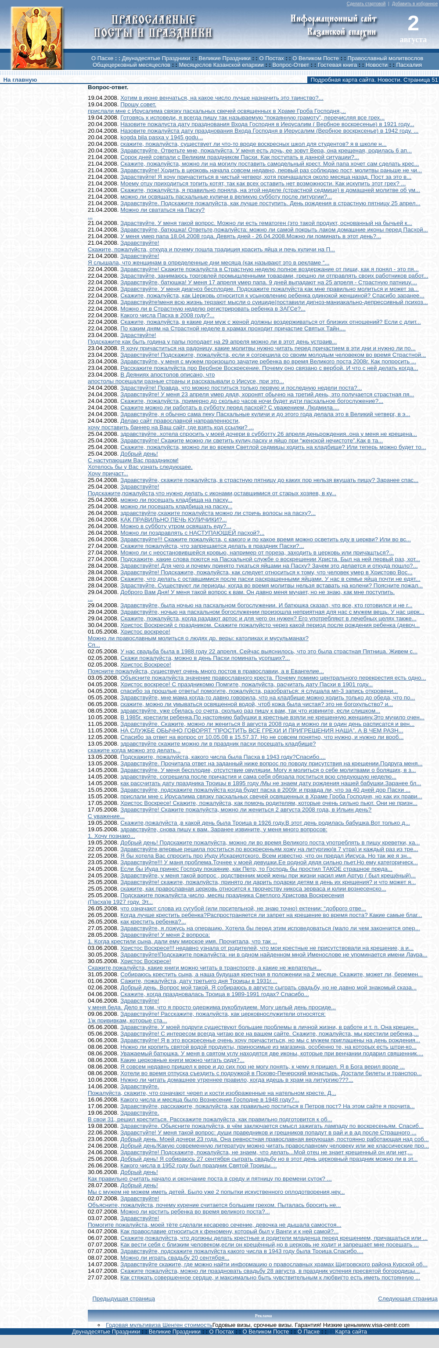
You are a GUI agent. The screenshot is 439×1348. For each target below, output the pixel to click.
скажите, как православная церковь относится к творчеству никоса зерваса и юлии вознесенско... (253, 888)
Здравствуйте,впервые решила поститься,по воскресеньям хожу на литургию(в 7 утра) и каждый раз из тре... (269, 849)
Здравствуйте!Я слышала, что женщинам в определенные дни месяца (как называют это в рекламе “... (208, 259)
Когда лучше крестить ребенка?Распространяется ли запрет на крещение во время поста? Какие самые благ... (271, 915)
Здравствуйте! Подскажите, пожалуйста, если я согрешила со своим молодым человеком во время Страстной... (273, 354)
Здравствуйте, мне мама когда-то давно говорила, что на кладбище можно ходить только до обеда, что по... (267, 697)
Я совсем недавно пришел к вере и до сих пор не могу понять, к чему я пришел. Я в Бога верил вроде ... (262, 1066)
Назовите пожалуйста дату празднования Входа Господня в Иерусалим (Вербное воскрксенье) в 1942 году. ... (269, 130)
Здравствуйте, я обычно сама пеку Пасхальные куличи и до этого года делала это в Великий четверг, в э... (265, 414)
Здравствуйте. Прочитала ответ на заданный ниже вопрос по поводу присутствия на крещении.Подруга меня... (271, 763)
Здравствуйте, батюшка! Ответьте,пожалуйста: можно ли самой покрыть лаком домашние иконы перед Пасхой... (274, 229)
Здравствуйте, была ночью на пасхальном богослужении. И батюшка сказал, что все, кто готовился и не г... (266, 605)
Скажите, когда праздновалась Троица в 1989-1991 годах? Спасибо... (214, 994)
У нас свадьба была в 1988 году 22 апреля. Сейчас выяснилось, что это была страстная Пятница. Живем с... (268, 651)
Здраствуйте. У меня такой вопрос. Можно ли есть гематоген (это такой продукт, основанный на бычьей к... (266, 223)
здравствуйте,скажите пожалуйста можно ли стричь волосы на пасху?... (218, 513)
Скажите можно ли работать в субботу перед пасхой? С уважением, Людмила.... (229, 407)
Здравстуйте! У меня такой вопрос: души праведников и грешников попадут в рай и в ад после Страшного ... (268, 1132)
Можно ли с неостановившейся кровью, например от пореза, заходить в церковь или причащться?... (257, 552)
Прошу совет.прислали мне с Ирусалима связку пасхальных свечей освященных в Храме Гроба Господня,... (217, 107)
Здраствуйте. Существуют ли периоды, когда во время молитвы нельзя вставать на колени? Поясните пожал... (271, 585)
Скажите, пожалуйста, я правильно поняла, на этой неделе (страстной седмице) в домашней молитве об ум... (270, 190)
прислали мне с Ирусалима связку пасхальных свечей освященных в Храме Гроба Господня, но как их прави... (271, 796)
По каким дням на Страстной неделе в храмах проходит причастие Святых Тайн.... (232, 328)
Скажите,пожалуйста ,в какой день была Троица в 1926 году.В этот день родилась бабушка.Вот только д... (265, 822)
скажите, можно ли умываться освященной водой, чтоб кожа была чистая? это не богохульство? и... (256, 704)
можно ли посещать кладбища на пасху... (176, 499)
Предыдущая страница (123, 1298)
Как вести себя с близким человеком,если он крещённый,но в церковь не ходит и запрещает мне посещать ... (269, 1244)
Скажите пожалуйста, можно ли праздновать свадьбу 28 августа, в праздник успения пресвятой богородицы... (270, 1271)
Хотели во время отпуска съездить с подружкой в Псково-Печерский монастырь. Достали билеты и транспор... (271, 1073)
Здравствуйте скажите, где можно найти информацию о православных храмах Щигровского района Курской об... (274, 1264)
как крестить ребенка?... (153, 921)
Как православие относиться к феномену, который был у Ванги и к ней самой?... (229, 1231)
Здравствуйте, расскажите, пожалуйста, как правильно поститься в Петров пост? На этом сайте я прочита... (267, 1106)
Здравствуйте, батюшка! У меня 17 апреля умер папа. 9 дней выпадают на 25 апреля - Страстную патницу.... (268, 282)
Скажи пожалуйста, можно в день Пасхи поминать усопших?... (205, 658)
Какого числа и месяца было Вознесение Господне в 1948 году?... (209, 1099)
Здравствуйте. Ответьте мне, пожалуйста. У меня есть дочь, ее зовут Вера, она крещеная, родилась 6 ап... (266, 150)
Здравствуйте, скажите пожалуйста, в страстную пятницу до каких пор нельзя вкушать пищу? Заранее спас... (269, 480)
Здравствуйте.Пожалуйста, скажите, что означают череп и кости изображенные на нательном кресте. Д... (212, 1089)
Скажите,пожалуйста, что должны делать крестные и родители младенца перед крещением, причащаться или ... (274, 1238)
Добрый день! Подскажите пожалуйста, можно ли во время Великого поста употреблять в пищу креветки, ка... (270, 842)
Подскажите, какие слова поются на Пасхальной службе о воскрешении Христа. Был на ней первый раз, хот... (270, 559)
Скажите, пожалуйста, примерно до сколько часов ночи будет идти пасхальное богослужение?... (251, 401)
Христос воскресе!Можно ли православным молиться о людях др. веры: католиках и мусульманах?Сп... (198, 638)
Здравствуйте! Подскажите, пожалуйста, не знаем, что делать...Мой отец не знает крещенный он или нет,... (266, 1152)
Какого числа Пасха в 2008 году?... (167, 315)
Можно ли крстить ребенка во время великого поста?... (195, 1211)
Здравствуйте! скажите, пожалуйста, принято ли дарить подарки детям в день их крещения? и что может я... (268, 882)
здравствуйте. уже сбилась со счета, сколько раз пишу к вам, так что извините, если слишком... (250, 710)
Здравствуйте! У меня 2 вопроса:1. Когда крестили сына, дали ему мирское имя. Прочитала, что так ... (182, 938)
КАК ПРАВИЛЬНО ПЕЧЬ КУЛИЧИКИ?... (173, 519)
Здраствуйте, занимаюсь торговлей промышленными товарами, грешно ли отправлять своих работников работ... (274, 275)
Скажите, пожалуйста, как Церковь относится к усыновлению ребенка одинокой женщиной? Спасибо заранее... (272, 295)
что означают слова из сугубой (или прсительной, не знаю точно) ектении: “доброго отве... (243, 908)
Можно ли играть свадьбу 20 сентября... (174, 1257)
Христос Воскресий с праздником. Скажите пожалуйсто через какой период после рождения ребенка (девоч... (270, 625)
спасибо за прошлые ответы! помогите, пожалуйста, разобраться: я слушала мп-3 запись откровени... (259, 691)
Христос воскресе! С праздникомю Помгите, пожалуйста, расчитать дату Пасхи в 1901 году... (246, 684)
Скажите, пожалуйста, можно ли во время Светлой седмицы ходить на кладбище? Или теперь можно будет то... (273, 447)
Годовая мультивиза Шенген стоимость (159, 1325)
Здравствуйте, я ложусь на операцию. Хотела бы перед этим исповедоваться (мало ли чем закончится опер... (270, 928)
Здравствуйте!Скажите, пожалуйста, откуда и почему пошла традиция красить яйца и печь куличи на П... (211, 246)
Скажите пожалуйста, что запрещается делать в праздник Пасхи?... (212, 546)
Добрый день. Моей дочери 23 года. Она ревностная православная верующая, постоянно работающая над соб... (274, 1139)
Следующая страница (408, 1298)
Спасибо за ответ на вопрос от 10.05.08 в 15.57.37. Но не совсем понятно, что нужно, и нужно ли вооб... (261, 737)
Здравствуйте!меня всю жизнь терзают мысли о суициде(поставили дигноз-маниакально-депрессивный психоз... (274, 302)
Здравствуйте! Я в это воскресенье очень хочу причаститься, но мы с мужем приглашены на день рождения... (270, 1040)
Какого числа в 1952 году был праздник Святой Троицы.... (198, 1165)
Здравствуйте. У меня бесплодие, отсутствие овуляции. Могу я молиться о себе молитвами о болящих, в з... (268, 770)
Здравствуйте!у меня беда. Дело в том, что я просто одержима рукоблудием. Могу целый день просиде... (212, 1004)
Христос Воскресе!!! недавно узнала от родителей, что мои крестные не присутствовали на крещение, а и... (267, 948)
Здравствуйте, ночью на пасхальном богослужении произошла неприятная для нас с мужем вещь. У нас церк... (272, 612)
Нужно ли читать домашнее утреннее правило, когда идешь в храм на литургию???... (236, 1079)
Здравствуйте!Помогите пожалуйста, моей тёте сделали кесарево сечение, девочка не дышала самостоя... (215, 1221)
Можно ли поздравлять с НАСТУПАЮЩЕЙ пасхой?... (192, 532)
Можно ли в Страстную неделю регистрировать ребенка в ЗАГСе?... (213, 308)
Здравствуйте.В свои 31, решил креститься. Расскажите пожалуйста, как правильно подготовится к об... (210, 1116)
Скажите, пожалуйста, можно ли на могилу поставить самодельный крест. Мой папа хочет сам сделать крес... (269, 163)
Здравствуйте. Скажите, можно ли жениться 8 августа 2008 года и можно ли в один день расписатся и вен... (267, 724)
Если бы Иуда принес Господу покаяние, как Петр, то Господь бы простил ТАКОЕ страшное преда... (256, 869)
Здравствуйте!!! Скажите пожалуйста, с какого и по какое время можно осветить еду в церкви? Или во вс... (265, 539)
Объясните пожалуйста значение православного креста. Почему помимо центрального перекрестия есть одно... (273, 677)
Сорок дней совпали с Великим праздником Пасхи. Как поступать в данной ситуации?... (239, 157)
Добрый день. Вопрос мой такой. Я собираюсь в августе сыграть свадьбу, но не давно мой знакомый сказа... (268, 987)
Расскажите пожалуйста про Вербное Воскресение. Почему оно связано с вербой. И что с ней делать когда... (269, 368)
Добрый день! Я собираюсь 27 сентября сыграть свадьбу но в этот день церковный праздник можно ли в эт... (268, 1159)
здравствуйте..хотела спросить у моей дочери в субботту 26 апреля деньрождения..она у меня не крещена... (268, 434)
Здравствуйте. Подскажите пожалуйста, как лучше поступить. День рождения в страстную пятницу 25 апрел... (270, 203)
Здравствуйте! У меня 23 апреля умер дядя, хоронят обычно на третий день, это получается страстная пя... (267, 394)
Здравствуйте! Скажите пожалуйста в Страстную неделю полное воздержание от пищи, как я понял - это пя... (269, 269)
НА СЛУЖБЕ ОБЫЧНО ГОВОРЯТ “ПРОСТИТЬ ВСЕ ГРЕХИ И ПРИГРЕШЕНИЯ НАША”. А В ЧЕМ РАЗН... (261, 730)
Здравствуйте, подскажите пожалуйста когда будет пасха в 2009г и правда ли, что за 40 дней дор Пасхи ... (265, 789)
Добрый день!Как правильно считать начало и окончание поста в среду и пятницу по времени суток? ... (210, 1175)
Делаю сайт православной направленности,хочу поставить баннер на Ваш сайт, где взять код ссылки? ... (171, 424)
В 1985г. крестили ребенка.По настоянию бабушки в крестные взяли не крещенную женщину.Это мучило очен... (272, 717)
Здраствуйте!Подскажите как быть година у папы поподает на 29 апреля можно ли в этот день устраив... (212, 338)
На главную (20, 79)
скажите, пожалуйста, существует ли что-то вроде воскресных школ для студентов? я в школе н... (253, 144)
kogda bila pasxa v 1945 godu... (161, 137)
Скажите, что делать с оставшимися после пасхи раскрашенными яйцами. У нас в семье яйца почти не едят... (270, 579)
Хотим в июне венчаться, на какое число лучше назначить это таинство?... (222, 97)
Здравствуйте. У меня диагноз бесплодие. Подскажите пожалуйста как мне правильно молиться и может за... (269, 289)
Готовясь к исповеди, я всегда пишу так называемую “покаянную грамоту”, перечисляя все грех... (252, 117)
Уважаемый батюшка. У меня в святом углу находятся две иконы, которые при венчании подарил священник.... (271, 1053)
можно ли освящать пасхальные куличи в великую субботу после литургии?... (226, 196)
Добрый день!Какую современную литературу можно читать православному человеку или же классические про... (274, 1145)
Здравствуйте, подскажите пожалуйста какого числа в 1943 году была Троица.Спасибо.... (241, 1251)
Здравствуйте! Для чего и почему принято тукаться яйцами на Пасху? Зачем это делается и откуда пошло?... (268, 565)
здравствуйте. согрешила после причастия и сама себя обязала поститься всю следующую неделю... (258, 776)
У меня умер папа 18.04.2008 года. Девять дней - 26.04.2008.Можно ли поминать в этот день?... (250, 236)
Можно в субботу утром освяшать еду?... (175, 526)
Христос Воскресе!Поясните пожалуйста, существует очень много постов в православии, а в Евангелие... (206, 667)
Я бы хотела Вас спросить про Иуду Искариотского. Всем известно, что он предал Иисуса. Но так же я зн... (265, 855)
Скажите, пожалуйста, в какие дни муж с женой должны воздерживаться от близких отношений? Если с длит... (270, 322)
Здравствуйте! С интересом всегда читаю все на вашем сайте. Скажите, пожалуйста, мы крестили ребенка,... (269, 1033)
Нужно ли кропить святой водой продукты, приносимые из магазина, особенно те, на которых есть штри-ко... (268, 1047)
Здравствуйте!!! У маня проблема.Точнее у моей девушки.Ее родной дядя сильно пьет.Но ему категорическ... (269, 862)
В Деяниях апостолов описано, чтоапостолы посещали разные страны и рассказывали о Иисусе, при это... (186, 377)
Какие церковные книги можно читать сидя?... (182, 1060)
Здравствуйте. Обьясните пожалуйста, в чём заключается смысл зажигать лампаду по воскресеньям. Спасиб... (272, 1126)
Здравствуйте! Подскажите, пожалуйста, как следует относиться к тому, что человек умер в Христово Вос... (266, 572)
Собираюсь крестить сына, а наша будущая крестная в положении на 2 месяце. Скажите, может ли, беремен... (271, 974)
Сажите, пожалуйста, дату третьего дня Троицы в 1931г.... (198, 981)
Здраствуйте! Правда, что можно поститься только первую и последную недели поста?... (241, 387)
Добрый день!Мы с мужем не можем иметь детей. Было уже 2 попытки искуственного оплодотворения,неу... (216, 1188)
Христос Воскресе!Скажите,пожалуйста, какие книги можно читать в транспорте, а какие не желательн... (204, 964)
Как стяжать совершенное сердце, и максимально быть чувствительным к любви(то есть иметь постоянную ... (270, 1277)
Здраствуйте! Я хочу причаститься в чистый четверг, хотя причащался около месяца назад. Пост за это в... (265, 177)
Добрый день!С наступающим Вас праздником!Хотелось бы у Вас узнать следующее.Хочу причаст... (140, 463)
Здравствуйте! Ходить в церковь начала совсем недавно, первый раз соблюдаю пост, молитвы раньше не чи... (271, 170)
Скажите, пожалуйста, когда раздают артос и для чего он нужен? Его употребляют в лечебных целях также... (268, 618)
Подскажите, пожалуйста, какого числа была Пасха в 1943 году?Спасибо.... (223, 757)
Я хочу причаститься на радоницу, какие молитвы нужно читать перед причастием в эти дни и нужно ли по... (268, 348)
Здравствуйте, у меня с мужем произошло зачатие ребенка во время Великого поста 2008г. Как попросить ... (268, 361)
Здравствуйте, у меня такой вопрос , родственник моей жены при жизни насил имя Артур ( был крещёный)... (268, 875)
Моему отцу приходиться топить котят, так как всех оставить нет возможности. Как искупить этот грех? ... (263, 183)
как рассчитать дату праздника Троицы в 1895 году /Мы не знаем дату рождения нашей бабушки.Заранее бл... (270, 783)
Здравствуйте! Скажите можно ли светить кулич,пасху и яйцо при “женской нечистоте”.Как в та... (251, 440)
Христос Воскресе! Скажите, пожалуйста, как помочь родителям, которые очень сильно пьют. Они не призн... (268, 803)
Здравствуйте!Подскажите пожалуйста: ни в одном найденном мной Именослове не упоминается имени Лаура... (274, 954)
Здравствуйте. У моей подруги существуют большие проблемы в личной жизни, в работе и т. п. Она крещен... (269, 1027)
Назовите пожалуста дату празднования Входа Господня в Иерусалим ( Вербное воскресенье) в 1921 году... (267, 124)
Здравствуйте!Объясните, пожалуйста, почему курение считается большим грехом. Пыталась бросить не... (214, 1201)
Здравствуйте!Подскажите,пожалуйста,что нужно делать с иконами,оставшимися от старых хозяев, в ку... (212, 489)
